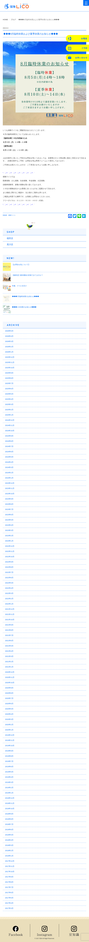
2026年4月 (9, 336)
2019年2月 (9, 787)
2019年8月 (9, 756)
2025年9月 (9, 373)
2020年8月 (9, 693)
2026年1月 (9, 352)
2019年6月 (9, 767)
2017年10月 (9, 871)
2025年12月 (9, 357)
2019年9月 (9, 751)
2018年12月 (9, 798)
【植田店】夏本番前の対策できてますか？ (27, 275)
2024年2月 (9, 473)
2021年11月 (9, 614)
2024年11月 (9, 425)
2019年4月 (9, 777)
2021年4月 (9, 651)
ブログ (13, 20)
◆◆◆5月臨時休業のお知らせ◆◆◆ (25, 296)
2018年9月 (9, 814)
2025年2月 (9, 410)
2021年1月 (9, 667)
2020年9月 (9, 688)
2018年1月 (9, 856)
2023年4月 (9, 525)
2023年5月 (9, 520)
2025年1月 (9, 415)
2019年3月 (9, 782)
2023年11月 (9, 488)
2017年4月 (9, 903)
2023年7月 (9, 509)
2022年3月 (9, 593)
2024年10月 (9, 431)
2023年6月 (9, 515)
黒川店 (10, 244)
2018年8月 (9, 819)
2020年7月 (9, 698)
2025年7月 (9, 383)
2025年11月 (9, 362)
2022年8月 (9, 567)
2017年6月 (9, 892)
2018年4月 (9, 840)
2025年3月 (9, 404)
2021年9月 (9, 625)
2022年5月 (9, 583)
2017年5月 (9, 898)
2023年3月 (9, 530)
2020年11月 (9, 677)
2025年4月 (9, 399)
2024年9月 (9, 436)
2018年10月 (9, 808)
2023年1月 (9, 541)
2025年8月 (9, 378)
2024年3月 (9, 467)
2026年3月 (9, 341)
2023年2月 (9, 536)
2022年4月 (9, 588)
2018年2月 (9, 850)
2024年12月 (9, 420)
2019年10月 (9, 746)
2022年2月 (9, 599)
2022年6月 (9, 578)
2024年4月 (9, 462)
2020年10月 (9, 683)
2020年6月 (9, 704)
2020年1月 (9, 730)
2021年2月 (9, 662)
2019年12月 (9, 735)
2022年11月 (9, 551)
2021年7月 (9, 635)
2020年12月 (9, 672)
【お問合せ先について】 (21, 264)
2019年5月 (9, 772)
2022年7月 (9, 572)
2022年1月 (9, 604)
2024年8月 (9, 441)
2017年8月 (9, 882)
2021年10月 (9, 620)
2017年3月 (9, 908)
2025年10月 (9, 368)
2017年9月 (9, 877)
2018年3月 (9, 845)
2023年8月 (9, 504)
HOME (5, 20)
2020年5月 (9, 709)
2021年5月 (9, 646)
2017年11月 (9, 866)
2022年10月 (9, 557)
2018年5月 (9, 835)
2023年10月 (9, 494)
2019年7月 (9, 761)
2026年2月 (9, 347)
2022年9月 (9, 562)
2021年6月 (9, 641)
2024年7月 (9, 446)
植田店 (10, 238)
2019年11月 (9, 740)
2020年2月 (9, 725)
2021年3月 (9, 656)
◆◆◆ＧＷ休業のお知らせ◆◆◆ (24, 307)
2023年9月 (9, 499)
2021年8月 (9, 630)
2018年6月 (9, 829)
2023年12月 (9, 483)
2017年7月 (9, 887)
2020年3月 (9, 719)
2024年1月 (9, 478)
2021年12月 (9, 609)
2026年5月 (9, 331)
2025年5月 (9, 394)
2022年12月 (9, 546)
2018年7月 (9, 824)
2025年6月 (9, 389)
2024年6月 (9, 452)
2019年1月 (9, 793)
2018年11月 (9, 803)
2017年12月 (9, 861)
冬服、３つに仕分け (19, 286)
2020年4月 (9, 714)
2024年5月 (9, 457)
